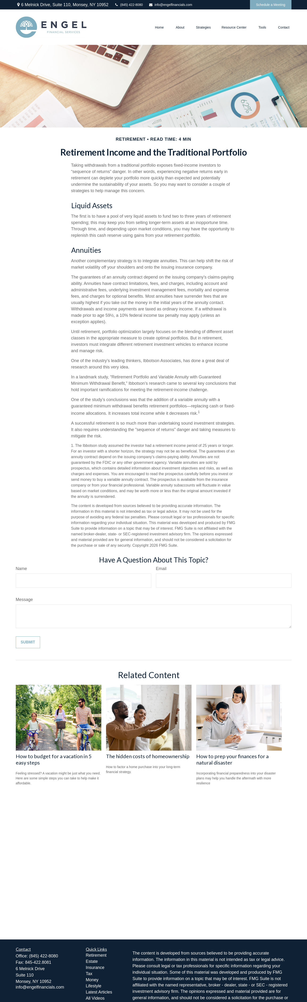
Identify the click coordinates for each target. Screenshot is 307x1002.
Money (92, 979)
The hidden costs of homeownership (147, 756)
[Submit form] (28, 642)
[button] (159, 27)
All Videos (95, 998)
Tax (89, 973)
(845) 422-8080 (128, 5)
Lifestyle (93, 986)
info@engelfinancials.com (170, 5)
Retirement (96, 955)
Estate (92, 961)
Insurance (95, 967)
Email (161, 568)
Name (21, 568)
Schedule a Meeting (270, 5)
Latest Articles (99, 992)
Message (24, 599)
